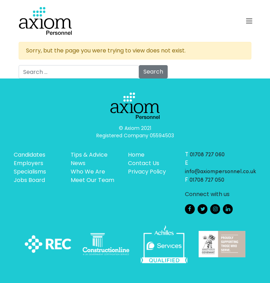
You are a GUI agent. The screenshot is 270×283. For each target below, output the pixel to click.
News (78, 163)
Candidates (29, 155)
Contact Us (143, 163)
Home (136, 155)
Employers (28, 163)
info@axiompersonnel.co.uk (220, 172)
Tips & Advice (89, 155)
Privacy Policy (147, 172)
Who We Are (88, 172)
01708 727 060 (207, 155)
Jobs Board (29, 180)
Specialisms (30, 172)
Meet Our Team (92, 180)
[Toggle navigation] (249, 21)
